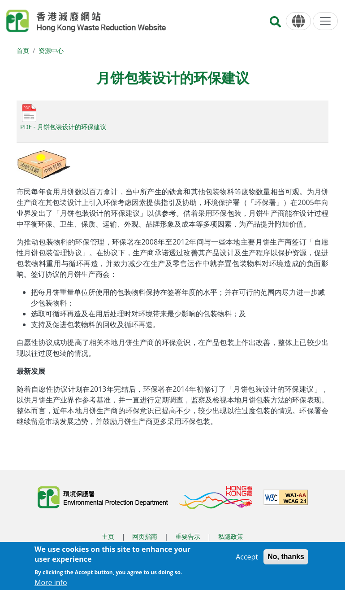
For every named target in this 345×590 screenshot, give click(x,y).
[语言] (298, 21)
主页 (108, 536)
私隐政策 (230, 536)
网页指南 (144, 536)
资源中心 (51, 50)
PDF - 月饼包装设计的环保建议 (63, 126)
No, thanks (285, 560)
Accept (247, 561)
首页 (23, 50)
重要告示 (187, 536)
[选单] (325, 21)
